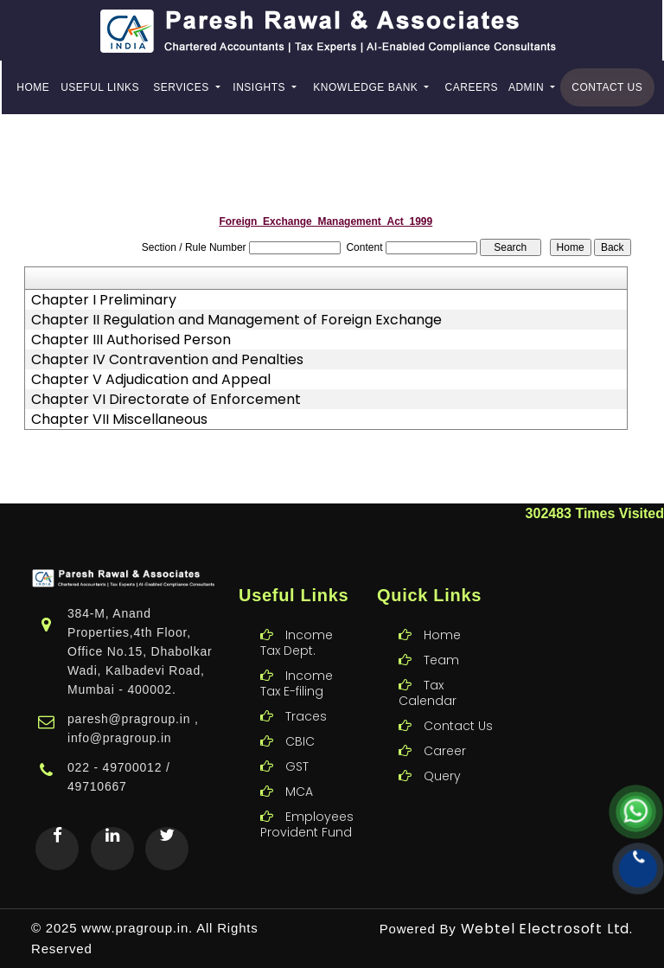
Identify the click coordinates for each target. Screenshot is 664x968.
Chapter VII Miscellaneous (119, 419)
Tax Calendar (427, 667)
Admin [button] (527, 87)
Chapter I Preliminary (103, 300)
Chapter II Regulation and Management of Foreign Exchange (236, 320)
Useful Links (100, 87)
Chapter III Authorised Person (131, 340)
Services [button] (182, 87)
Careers (472, 87)
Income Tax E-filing (296, 658)
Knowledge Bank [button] (367, 87)
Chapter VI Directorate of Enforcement (166, 400)
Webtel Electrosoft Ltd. (547, 929)
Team (441, 635)
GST (297, 741)
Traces (306, 691)
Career (445, 725)
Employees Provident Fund (307, 799)
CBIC (300, 716)
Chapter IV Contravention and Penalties (167, 360)
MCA (299, 766)
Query (442, 751)
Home (32, 87)
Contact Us (606, 87)
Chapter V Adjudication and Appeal (151, 380)
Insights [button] (261, 87)
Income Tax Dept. (296, 617)
